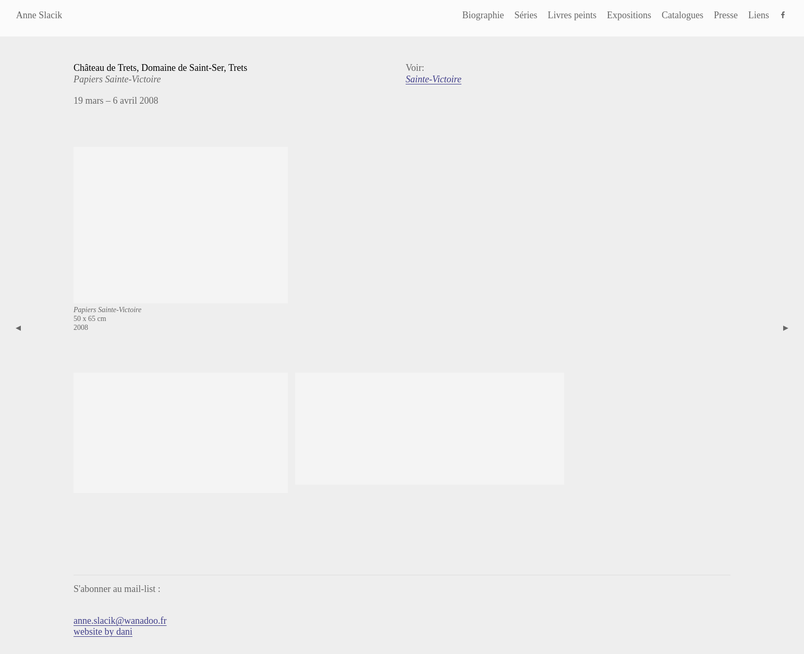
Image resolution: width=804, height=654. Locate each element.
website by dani (103, 631)
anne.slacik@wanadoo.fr (120, 620)
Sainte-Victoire (433, 79)
